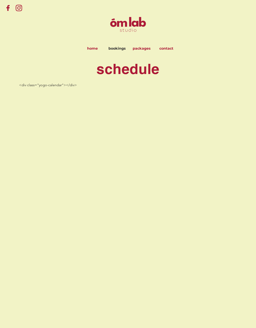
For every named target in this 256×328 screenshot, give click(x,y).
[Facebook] (8, 8)
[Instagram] (18, 8)
